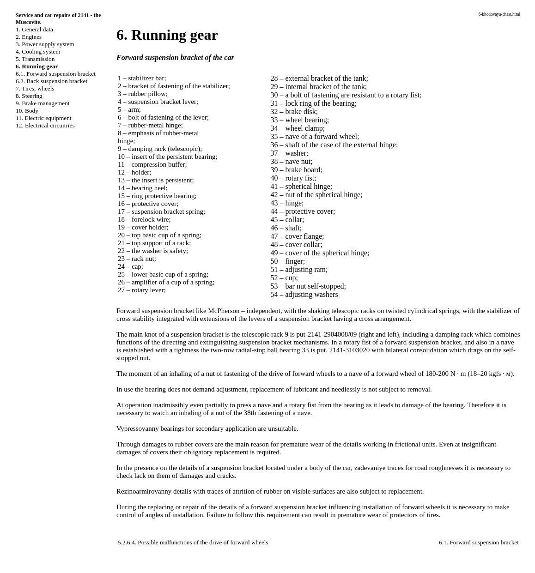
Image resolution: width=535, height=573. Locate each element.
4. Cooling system (38, 51)
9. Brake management (43, 103)
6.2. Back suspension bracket (51, 81)
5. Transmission (35, 58)
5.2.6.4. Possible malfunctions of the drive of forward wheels (193, 542)
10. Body (27, 110)
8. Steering (29, 95)
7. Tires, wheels (35, 88)
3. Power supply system (45, 44)
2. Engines (29, 36)
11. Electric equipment (44, 118)
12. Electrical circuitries (45, 125)
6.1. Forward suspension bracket (56, 73)
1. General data (34, 29)
